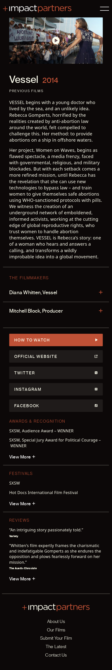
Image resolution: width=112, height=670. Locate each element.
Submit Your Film (56, 638)
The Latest (56, 646)
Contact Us (56, 655)
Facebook (56, 405)
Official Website (56, 356)
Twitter (56, 373)
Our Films (56, 629)
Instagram (56, 389)
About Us (56, 621)
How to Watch (56, 340)
